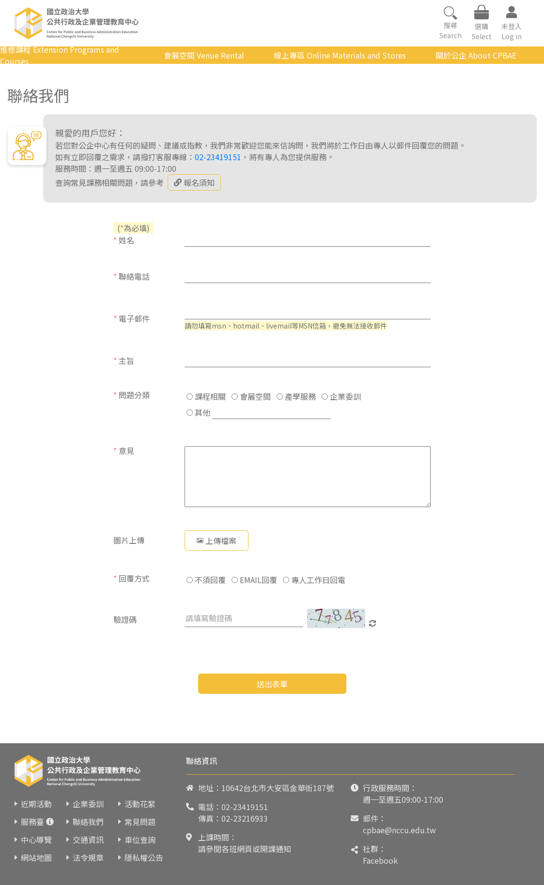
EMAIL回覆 (254, 579)
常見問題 (139, 821)
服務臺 (32, 821)
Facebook (380, 860)
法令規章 (88, 857)
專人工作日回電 (314, 579)
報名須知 (194, 182)
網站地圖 (36, 857)
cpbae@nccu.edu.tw (399, 830)
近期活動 (36, 804)
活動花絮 (139, 804)
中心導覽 (36, 839)
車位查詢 (139, 839)
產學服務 (296, 396)
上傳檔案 (216, 540)
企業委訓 (341, 396)
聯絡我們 (88, 821)
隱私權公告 (143, 857)
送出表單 (272, 684)
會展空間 (251, 396)
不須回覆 (206, 579)
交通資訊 (88, 839)
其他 (198, 412)
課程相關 (206, 396)
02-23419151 (218, 157)
